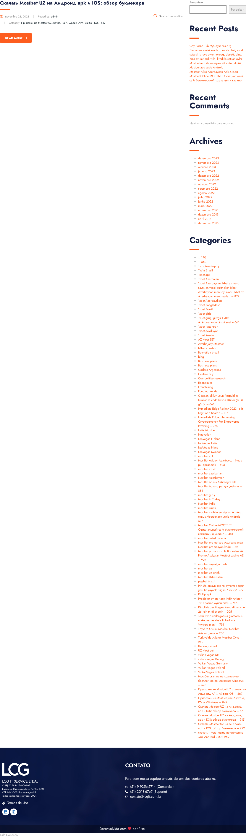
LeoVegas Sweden (209, 452)
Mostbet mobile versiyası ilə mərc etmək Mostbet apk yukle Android (215, 65)
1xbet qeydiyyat (207, 331)
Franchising (205, 387)
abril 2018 (204, 219)
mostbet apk (206, 456)
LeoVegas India (207, 443)
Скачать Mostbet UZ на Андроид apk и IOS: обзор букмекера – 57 (220, 708)
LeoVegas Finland (209, 439)
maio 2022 (205, 206)
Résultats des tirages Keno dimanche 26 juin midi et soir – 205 (221, 609)
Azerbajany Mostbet (210, 344)
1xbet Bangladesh (209, 305)
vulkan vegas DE (208, 655)
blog (201, 357)
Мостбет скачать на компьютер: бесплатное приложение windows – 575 (221, 680)
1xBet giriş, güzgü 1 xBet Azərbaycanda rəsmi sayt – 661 (218, 320)
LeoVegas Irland (208, 447)
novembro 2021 (208, 210)
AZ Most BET (206, 339)
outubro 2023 (207, 167)
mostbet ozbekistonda (212, 538)
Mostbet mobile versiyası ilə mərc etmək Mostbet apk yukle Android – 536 (221, 516)
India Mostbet (206, 430)
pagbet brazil (206, 581)
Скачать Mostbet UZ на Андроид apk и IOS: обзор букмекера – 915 (221, 717)
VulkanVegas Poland (211, 672)
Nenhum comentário (168, 16)
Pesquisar (196, 2)
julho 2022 (205, 197)
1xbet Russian (206, 335)
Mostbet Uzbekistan (210, 577)
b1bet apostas (207, 348)
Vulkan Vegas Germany (213, 663)
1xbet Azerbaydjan (210, 300)
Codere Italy (206, 374)
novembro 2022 (208, 180)
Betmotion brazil (208, 352)
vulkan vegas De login (212, 659)
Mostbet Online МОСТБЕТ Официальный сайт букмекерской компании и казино (216, 78)
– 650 (202, 262)
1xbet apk (204, 275)
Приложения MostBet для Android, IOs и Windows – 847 (221, 700)
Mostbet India (206, 503)
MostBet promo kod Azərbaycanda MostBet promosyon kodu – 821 (220, 544)
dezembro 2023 (208, 158)
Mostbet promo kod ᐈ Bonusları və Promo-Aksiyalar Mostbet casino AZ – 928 (221, 555)
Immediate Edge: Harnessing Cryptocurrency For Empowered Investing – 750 (219, 421)
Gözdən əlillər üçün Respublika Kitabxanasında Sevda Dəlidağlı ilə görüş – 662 (220, 399)
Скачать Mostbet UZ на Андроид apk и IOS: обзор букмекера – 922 (221, 726)
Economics (205, 382)
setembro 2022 (208, 188)
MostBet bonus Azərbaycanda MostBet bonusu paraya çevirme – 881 (220, 486)
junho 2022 (205, 201)
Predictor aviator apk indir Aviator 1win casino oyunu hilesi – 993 (220, 600)
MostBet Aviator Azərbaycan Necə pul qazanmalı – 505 (220, 462)
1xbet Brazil (205, 309)
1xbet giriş (204, 313)
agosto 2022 (206, 193)
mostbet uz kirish (209, 573)
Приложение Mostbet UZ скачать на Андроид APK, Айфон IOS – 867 (222, 691)
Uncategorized (207, 646)
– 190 (202, 257)
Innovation (204, 434)
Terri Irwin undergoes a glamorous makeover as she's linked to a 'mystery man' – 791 (220, 620)
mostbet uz (205, 568)
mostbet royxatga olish (212, 564)
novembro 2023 (208, 162)
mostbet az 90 (207, 469)
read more (16, 38)
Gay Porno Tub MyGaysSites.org (210, 46)
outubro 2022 (207, 184)
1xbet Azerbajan (208, 279)
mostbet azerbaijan (210, 473)
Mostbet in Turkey (209, 499)
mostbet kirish (207, 508)
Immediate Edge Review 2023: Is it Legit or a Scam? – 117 (220, 410)
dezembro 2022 (208, 175)
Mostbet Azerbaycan (211, 478)
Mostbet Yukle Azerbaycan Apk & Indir (213, 72)
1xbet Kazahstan (208, 326)
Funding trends (207, 391)
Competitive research (211, 378)
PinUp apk (204, 594)
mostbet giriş (206, 495)
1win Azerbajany (208, 266)
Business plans (207, 361)
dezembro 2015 (208, 223)
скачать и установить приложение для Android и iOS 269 (220, 734)
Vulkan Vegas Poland (211, 668)
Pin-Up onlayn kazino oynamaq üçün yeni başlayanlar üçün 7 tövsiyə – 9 (221, 587)
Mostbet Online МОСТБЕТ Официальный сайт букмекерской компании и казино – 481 (221, 529)
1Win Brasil (205, 270)
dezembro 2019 (208, 214)
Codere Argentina (209, 370)
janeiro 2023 (206, 171)
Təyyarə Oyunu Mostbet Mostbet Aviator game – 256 (218, 631)
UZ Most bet (206, 650)
